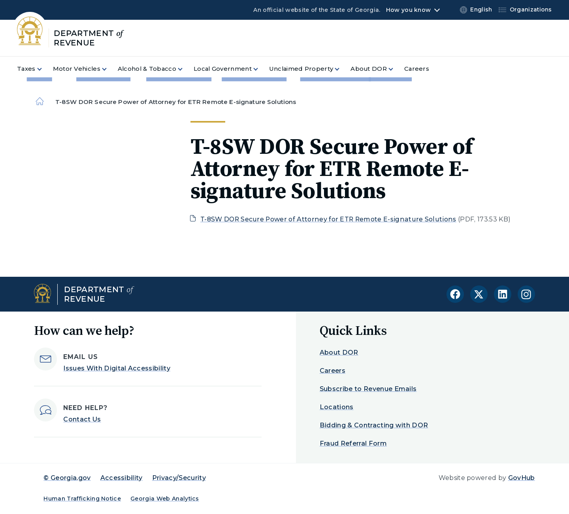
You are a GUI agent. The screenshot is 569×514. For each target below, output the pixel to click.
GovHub (521, 478)
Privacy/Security (179, 478)
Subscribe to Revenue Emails (368, 389)
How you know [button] (408, 10)
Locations (337, 407)
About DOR (339, 352)
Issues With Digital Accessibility (116, 368)
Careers (332, 370)
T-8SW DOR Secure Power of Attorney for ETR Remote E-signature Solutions (328, 219)
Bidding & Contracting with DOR (374, 425)
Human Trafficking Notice (82, 498)
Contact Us (82, 419)
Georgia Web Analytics (164, 498)
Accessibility (121, 478)
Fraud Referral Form (353, 443)
